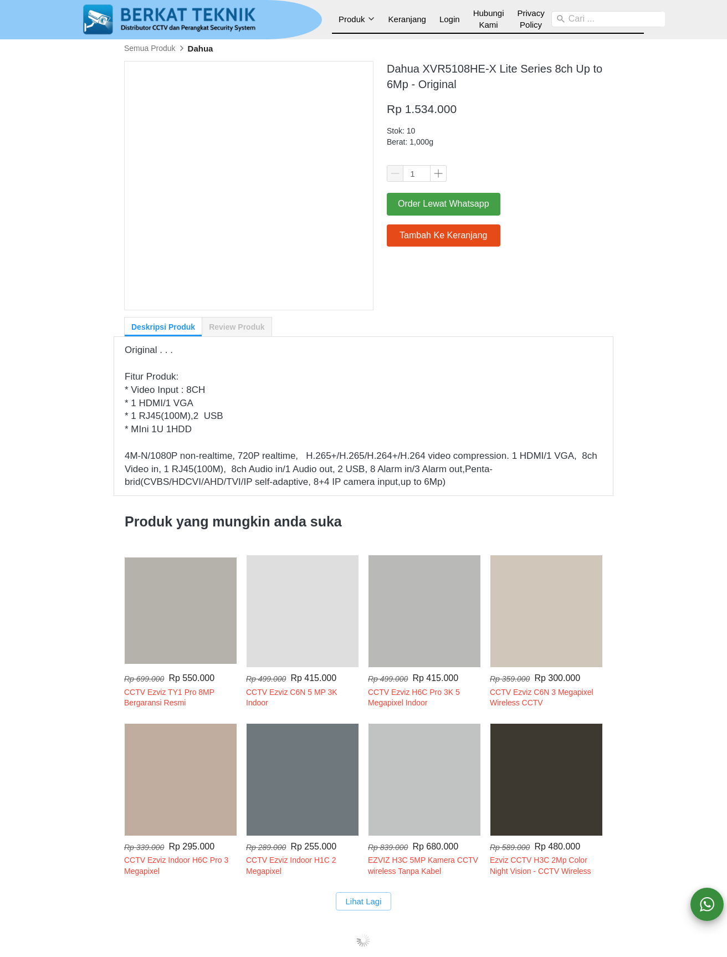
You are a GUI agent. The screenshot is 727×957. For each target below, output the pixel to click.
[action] (707, 904)
